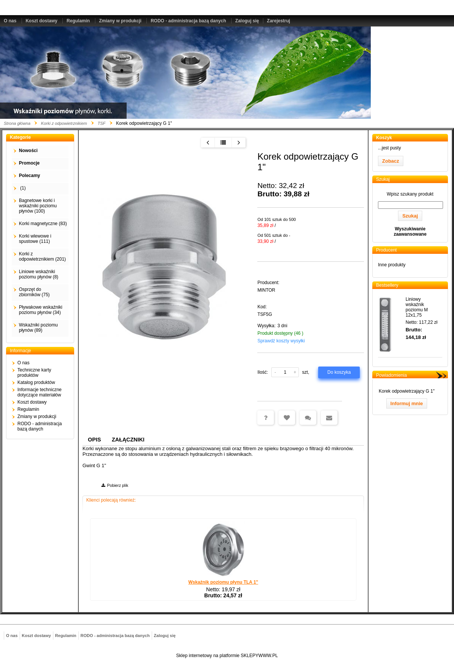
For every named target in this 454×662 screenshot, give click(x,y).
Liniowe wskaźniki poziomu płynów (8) (38, 274)
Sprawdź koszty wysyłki (281, 340)
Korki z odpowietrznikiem (64, 123)
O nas (10, 20)
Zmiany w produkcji (120, 20)
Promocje (29, 163)
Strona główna (17, 123)
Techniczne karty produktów (34, 372)
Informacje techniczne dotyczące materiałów (39, 392)
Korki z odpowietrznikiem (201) (42, 256)
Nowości (28, 150)
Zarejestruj (278, 20)
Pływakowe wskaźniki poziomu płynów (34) (40, 310)
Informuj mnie (406, 403)
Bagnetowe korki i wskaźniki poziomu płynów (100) (38, 206)
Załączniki (128, 440)
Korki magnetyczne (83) (43, 223)
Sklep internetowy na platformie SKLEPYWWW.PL (227, 655)
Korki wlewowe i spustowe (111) (35, 238)
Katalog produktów (36, 382)
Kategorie (20, 137)
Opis (94, 440)
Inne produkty (392, 264)
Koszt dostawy (42, 20)
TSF (102, 123)
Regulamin (78, 20)
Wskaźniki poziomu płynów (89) (38, 327)
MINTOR (266, 290)
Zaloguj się (247, 20)
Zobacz (390, 161)
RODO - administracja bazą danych (188, 20)
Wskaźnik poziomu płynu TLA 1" (223, 582)
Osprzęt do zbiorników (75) (34, 292)
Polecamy (29, 175)
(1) (22, 188)
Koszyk (384, 137)
